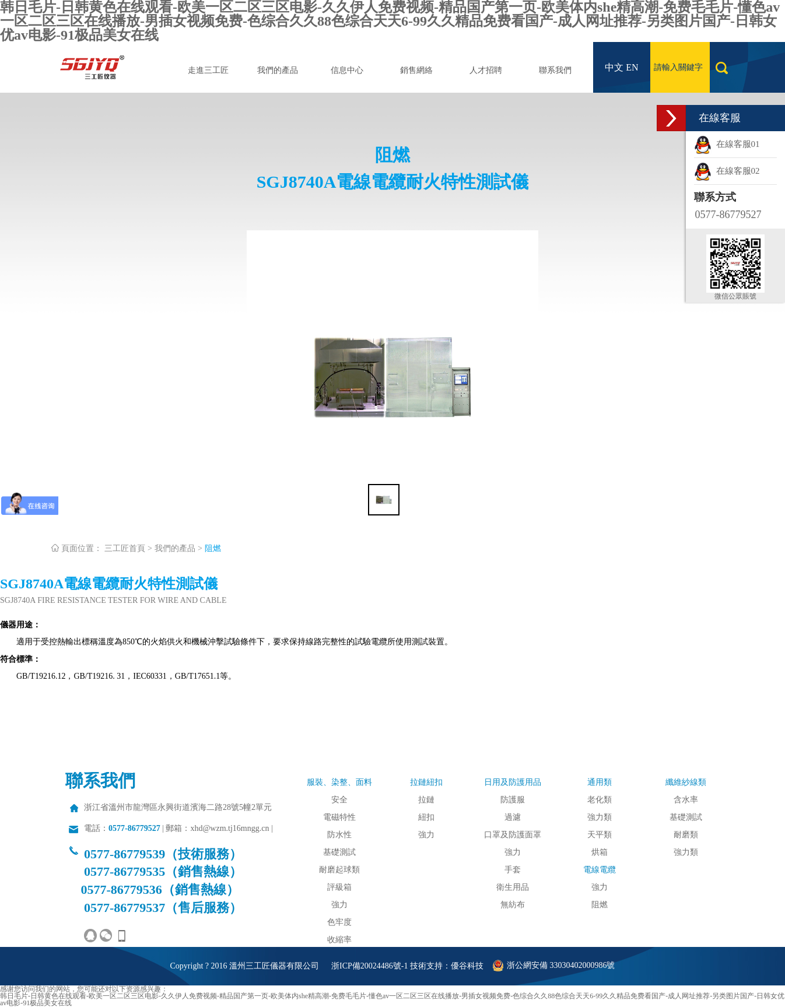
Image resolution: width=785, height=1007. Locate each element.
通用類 (599, 782)
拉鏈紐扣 (426, 782)
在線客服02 (727, 171)
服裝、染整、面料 (339, 782)
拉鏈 (426, 799)
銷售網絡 (416, 70)
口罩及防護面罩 (512, 834)
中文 (614, 67)
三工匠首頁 (124, 548)
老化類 (599, 799)
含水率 (686, 799)
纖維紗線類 (685, 782)
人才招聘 (485, 70)
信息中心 (347, 70)
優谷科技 (467, 966)
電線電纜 (599, 869)
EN (632, 67)
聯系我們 (555, 70)
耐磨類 (686, 834)
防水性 (339, 834)
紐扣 (426, 817)
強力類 (599, 817)
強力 (339, 904)
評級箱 (339, 887)
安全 (339, 799)
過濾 (512, 817)
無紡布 (512, 904)
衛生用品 (512, 887)
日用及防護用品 (512, 782)
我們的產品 (277, 70)
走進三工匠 (208, 70)
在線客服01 (727, 144)
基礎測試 (339, 852)
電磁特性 (339, 817)
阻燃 (213, 548)
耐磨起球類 (339, 869)
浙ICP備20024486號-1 (369, 966)
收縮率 (339, 939)
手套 (512, 869)
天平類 (599, 834)
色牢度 (339, 922)
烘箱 (599, 852)
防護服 (512, 799)
